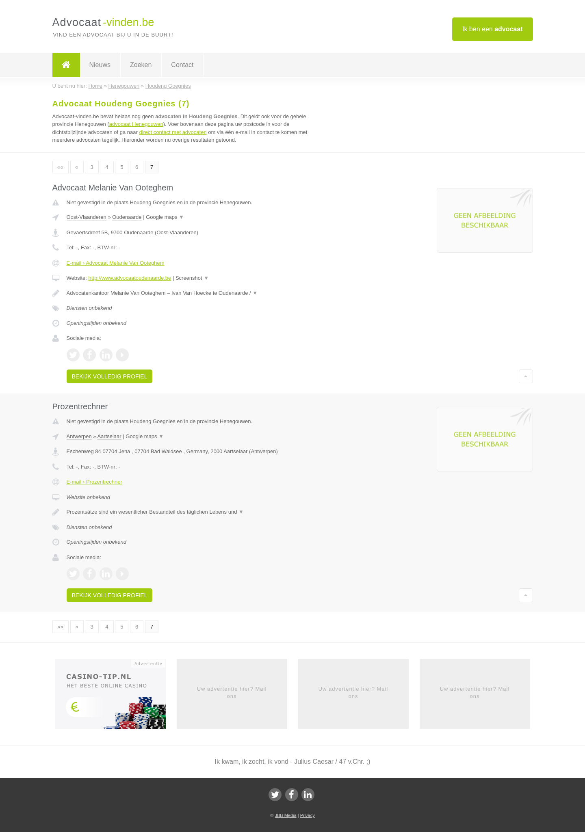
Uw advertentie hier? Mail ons (232, 692)
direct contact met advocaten (172, 132)
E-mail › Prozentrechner (94, 482)
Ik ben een (492, 29)
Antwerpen (79, 436)
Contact (182, 64)
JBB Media (285, 815)
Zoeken (141, 64)
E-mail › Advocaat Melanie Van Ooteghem (116, 263)
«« (60, 167)
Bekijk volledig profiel (109, 376)
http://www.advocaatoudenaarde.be (129, 278)
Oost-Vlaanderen (86, 217)
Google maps (165, 217)
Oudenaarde (126, 217)
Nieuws (99, 64)
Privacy (307, 815)
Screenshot (192, 278)
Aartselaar (109, 436)
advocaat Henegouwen (136, 124)
